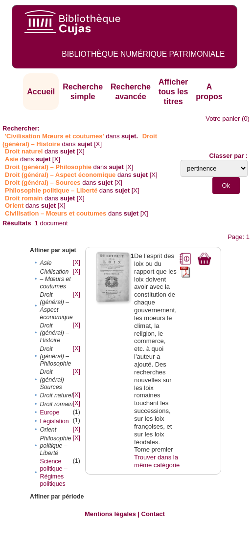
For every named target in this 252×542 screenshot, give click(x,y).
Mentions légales (110, 514)
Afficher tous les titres (173, 91)
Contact (153, 514)
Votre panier (223, 118)
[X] (98, 144)
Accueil (41, 91)
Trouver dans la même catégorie (157, 461)
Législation (54, 421)
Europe (49, 412)
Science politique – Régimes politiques (53, 472)
